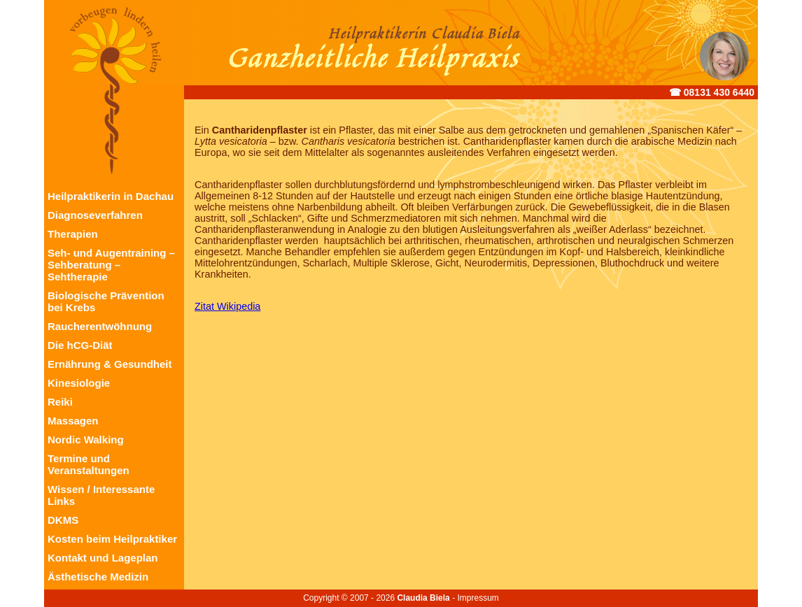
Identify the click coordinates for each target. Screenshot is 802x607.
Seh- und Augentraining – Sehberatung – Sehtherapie (111, 265)
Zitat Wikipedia (227, 306)
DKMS (63, 520)
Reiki (60, 402)
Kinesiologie (79, 383)
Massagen (73, 421)
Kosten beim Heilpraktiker (112, 539)
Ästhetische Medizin (98, 577)
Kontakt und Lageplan (103, 558)
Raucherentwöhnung (100, 326)
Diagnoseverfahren (95, 215)
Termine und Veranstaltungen (88, 464)
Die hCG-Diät (80, 345)
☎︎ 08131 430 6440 (711, 92)
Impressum (477, 598)
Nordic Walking (86, 439)
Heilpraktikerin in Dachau (111, 196)
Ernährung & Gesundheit (110, 364)
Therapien (73, 234)
